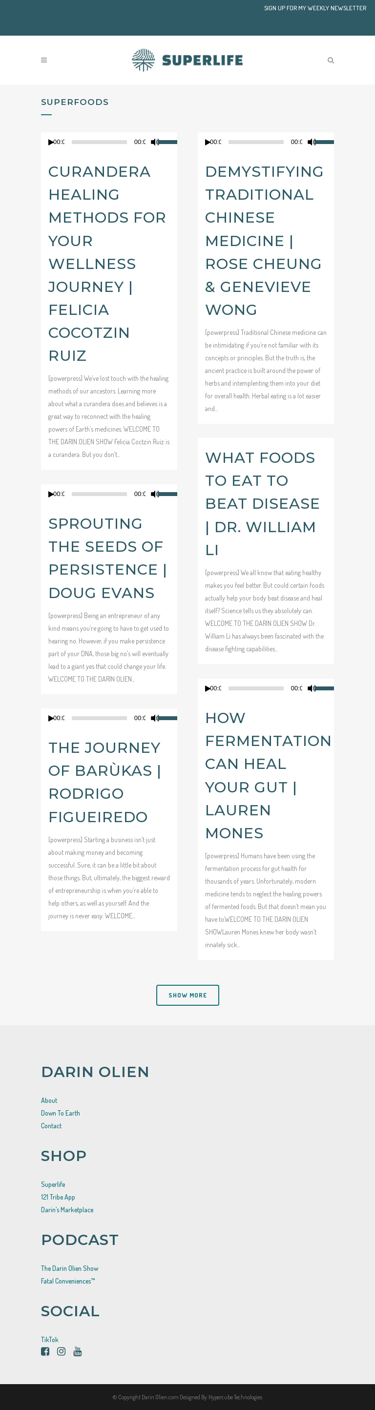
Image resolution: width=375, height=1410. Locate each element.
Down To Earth (60, 1113)
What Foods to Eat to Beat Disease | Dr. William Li (262, 504)
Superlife (53, 1184)
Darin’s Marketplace (67, 1209)
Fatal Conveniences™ (68, 1281)
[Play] (51, 142)
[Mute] (155, 142)
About (49, 1100)
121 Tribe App (58, 1197)
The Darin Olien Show (69, 1268)
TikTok (50, 1339)
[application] (109, 142)
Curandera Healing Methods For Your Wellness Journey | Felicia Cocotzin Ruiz (107, 264)
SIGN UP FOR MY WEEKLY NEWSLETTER (315, 8)
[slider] (167, 141)
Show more (187, 995)
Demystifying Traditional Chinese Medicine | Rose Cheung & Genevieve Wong (264, 241)
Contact (51, 1125)
